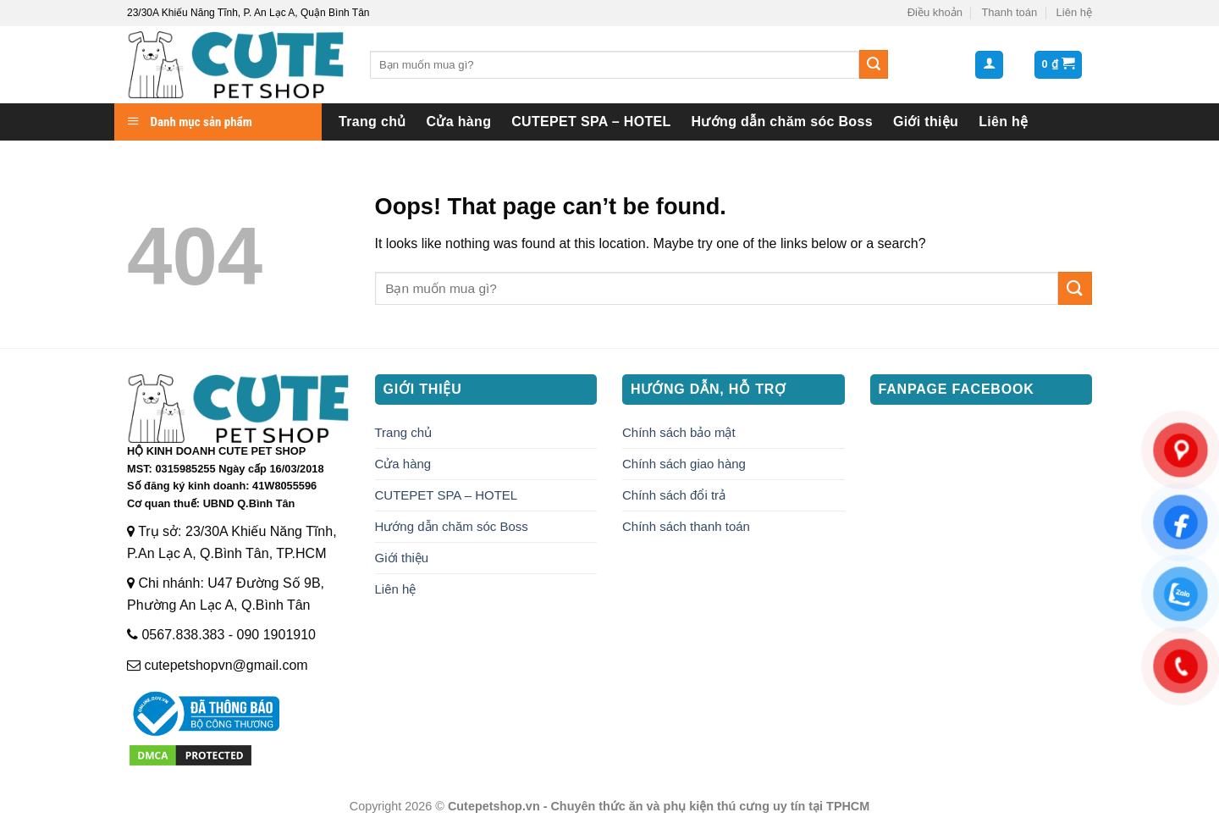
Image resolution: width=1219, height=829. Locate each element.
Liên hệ (1074, 12)
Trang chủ (372, 121)
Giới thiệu (925, 121)
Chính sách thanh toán (686, 526)
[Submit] (873, 64)
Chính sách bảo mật (679, 432)
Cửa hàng (459, 121)
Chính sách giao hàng (684, 463)
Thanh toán (1009, 12)
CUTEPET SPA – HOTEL (590, 121)
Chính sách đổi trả (673, 495)
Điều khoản (935, 12)
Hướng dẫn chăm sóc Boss (782, 121)
